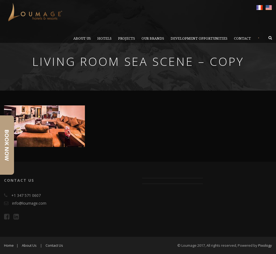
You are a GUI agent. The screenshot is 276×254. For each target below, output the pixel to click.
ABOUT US (82, 38)
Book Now (7, 145)
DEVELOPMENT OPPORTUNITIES (199, 38)
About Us (29, 245)
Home (9, 245)
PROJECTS (126, 38)
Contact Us (54, 245)
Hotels (104, 38)
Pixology (265, 245)
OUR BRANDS (153, 38)
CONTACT (242, 38)
